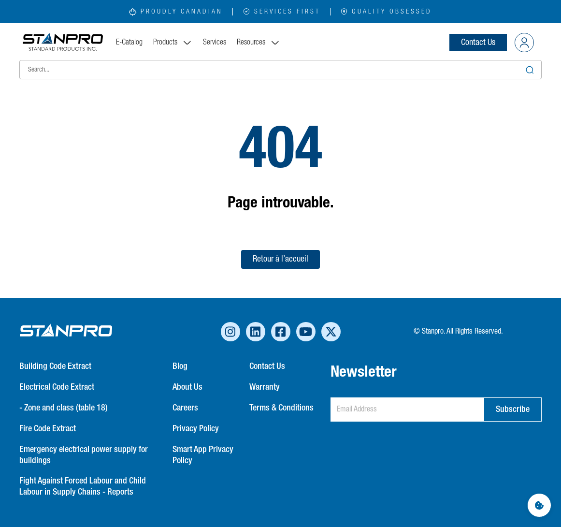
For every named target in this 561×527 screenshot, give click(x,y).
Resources (258, 42)
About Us (187, 387)
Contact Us (478, 42)
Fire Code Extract (47, 429)
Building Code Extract (55, 366)
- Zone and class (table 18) (63, 408)
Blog (180, 366)
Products (172, 42)
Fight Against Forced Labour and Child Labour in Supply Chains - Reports (82, 486)
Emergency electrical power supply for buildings (83, 455)
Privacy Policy (196, 429)
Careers (185, 408)
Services (214, 42)
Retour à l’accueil (280, 259)
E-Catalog (129, 42)
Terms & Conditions (281, 408)
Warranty (264, 387)
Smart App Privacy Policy (203, 455)
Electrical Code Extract (56, 387)
